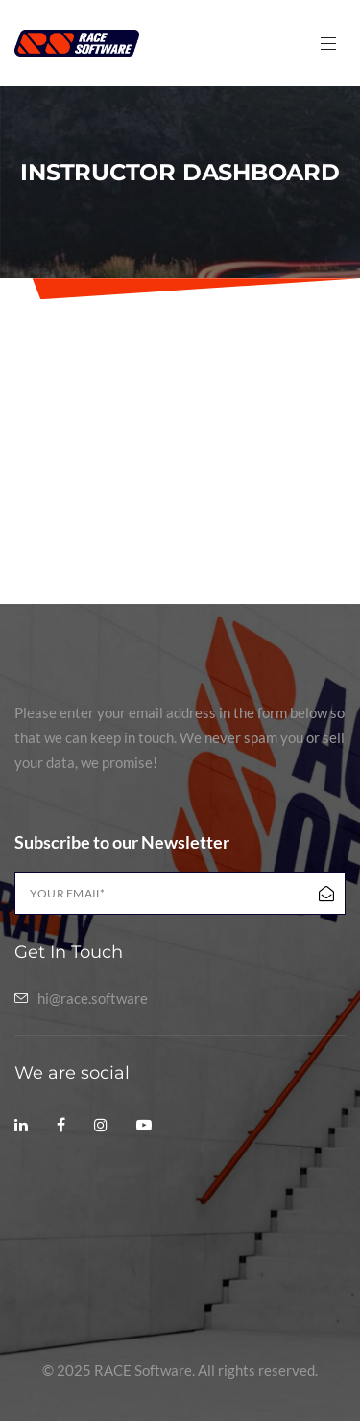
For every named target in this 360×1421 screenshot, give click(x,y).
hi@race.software (92, 998)
